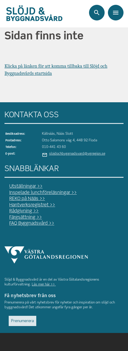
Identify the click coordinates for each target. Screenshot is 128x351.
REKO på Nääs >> (27, 198)
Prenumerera (22, 321)
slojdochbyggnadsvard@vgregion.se (77, 153)
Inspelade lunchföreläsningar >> (43, 192)
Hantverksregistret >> (32, 205)
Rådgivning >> (24, 211)
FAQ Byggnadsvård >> (31, 223)
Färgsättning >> (25, 217)
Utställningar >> (26, 186)
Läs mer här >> (44, 284)
